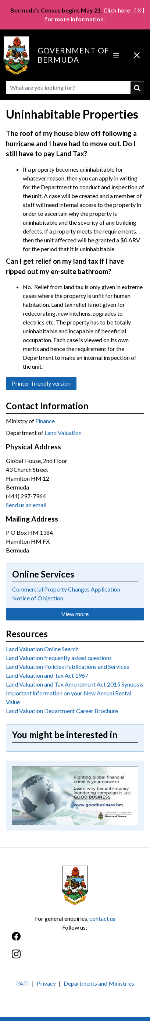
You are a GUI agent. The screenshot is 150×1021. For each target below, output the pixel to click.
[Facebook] (75, 940)
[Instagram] (75, 958)
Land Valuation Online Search (42, 648)
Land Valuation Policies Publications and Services (67, 666)
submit (137, 87)
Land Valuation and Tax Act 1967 (47, 675)
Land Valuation (63, 432)
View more (75, 613)
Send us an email (26, 504)
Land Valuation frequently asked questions (59, 657)
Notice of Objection (37, 597)
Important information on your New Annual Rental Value (68, 697)
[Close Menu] (136, 55)
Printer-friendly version (41, 383)
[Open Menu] (116, 55)
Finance (45, 420)
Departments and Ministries (99, 983)
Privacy (46, 983)
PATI (22, 983)
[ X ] (139, 10)
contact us (102, 918)
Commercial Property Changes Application (66, 589)
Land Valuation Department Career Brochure (62, 710)
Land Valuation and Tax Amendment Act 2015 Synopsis (74, 684)
